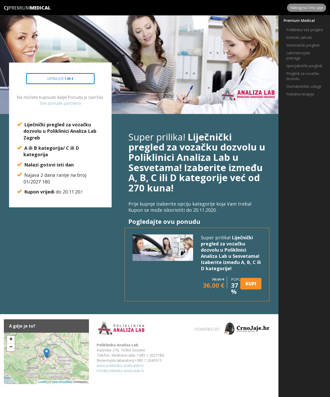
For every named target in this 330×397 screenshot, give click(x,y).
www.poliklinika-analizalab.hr (120, 365)
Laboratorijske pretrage (298, 55)
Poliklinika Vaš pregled (304, 29)
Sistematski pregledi (302, 45)
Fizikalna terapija (300, 94)
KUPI (250, 283)
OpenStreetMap (62, 381)
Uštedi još (56, 80)
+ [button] (11, 339)
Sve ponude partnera (60, 103)
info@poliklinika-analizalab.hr (120, 370)
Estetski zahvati (299, 37)
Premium (17, 8)
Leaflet (42, 381)
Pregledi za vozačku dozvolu (302, 76)
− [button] (11, 347)
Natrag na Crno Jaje (306, 7)
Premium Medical (299, 20)
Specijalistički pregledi (304, 65)
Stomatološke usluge (303, 86)
